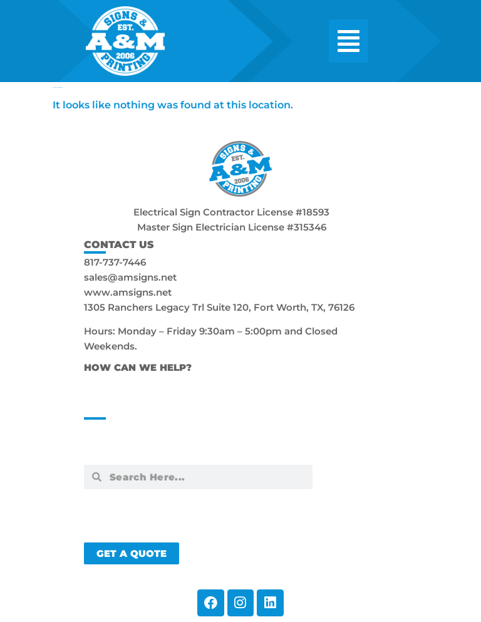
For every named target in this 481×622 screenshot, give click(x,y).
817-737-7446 (115, 262)
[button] (348, 41)
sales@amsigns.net (130, 277)
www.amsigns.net (128, 292)
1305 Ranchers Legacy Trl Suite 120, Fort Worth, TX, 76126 (219, 307)
